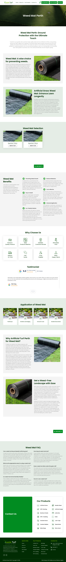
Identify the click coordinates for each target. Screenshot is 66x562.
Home (17, 2)
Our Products (27, 2)
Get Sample (24, 549)
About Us (21, 2)
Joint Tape (43, 547)
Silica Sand (43, 551)
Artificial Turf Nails (44, 549)
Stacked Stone (44, 553)
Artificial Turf (35, 543)
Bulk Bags (43, 543)
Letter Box (35, 545)
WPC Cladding (36, 551)
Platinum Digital (59, 560)
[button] (32, 291)
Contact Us (34, 2)
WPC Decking (35, 553)
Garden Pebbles (36, 549)
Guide (23, 551)
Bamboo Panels (36, 547)
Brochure (24, 547)
